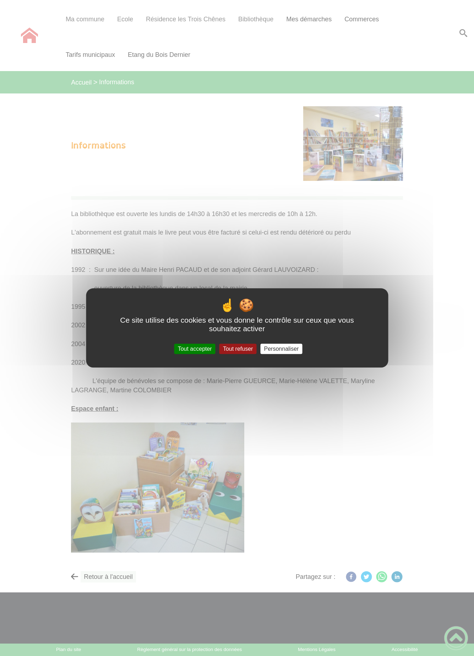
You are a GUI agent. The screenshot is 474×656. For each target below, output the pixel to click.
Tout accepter (195, 349)
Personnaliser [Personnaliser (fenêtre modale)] (281, 349)
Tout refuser (238, 349)
